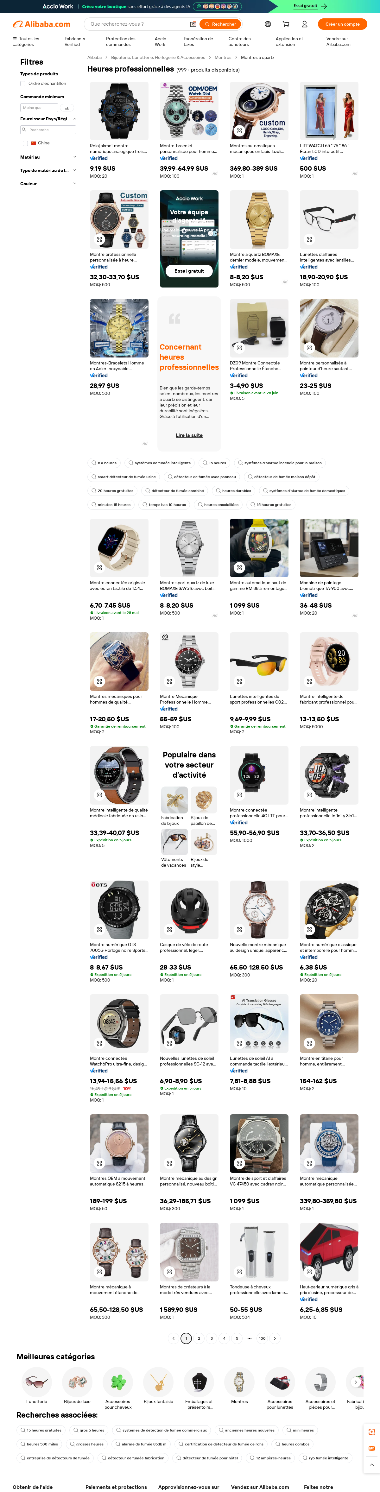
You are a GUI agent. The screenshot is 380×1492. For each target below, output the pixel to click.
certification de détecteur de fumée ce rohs (221, 1444)
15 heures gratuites (270, 504)
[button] (193, 24)
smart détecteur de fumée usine (124, 476)
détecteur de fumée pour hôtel (207, 1458)
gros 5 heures (88, 1430)
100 (262, 1338)
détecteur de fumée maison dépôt (281, 476)
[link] (372, 1432)
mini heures (300, 1430)
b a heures (104, 462)
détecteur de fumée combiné (174, 490)
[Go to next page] (275, 1338)
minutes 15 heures (111, 504)
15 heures (214, 462)
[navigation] (48, 699)
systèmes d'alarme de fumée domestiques (304, 490)
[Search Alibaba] (137, 24)
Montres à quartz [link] (257, 57)
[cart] (287, 25)
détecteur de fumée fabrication (133, 1458)
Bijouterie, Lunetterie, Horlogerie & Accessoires (158, 57)
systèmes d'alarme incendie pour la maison (280, 462)
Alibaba (94, 57)
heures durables (233, 490)
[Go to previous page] (173, 1338)
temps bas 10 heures (164, 504)
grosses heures (87, 1444)
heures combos (292, 1444)
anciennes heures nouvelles (247, 1430)
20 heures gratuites (112, 490)
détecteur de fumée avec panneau (202, 476)
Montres (223, 57)
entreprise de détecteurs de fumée (55, 1458)
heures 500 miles (39, 1444)
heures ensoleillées (218, 504)
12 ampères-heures (270, 1458)
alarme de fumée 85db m (141, 1444)
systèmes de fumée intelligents (160, 462)
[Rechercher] (220, 24)
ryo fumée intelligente (325, 1458)
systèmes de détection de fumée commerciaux (161, 1430)
